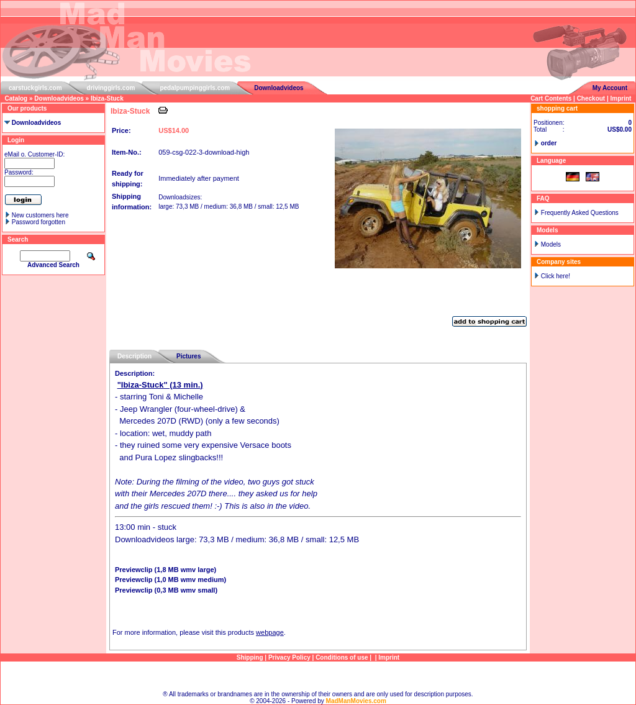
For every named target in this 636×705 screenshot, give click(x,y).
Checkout (591, 98)
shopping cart (557, 108)
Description (134, 356)
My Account (610, 87)
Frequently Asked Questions (580, 212)
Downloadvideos (278, 87)
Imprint (621, 98)
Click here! (555, 276)
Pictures (188, 356)
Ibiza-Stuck (107, 98)
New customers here (40, 215)
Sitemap (318, 676)
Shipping (250, 657)
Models (551, 244)
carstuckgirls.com (35, 87)
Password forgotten (38, 222)
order (549, 143)
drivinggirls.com (111, 87)
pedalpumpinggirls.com (195, 87)
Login (15, 140)
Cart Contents (550, 98)
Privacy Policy (289, 657)
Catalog (16, 98)
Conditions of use (342, 657)
